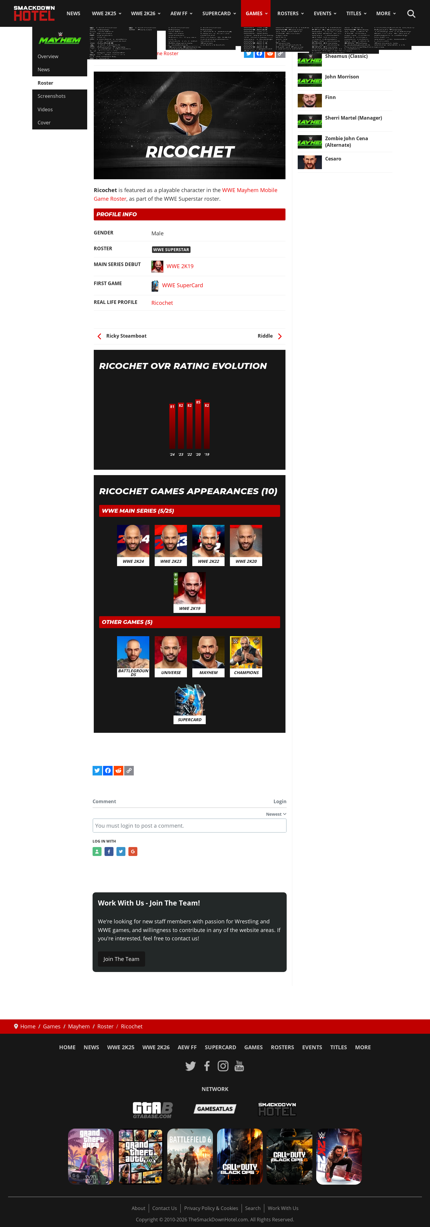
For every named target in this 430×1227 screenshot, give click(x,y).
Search (253, 1208)
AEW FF (179, 13)
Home (67, 1047)
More (383, 13)
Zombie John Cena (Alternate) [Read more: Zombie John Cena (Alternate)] (346, 141)
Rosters (288, 13)
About (138, 1208)
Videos (45, 109)
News (73, 13)
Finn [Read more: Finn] (330, 97)
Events (322, 13)
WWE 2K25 (104, 13)
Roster (45, 83)
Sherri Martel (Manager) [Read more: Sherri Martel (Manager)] (353, 118)
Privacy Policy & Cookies (211, 1208)
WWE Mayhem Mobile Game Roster (139, 53)
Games (254, 13)
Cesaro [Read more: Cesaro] (333, 158)
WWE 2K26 (143, 13)
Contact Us (164, 1208)
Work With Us (283, 1208)
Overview (48, 56)
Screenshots (52, 96)
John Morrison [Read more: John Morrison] (342, 76)
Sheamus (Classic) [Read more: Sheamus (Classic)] (346, 56)
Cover (44, 122)
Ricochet (162, 302)
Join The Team (121, 958)
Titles (353, 13)
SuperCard (216, 13)
